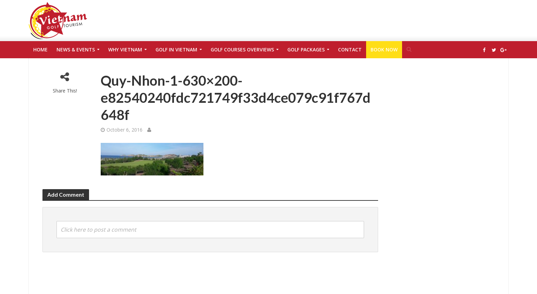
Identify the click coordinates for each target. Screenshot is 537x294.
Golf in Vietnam (176, 49)
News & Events (76, 49)
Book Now (384, 49)
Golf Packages (306, 49)
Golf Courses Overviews (242, 49)
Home (40, 49)
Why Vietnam (125, 49)
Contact (350, 49)
